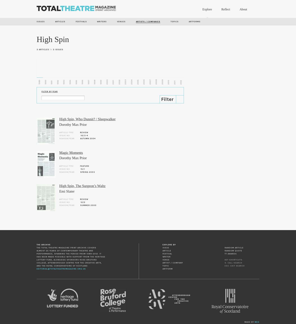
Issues (41, 22)
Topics (175, 22)
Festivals (81, 22)
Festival (167, 254)
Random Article (234, 248)
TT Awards (231, 254)
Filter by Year (50, 92)
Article (167, 251)
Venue (166, 260)
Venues (121, 22)
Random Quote (233, 251)
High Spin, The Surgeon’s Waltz (82, 186)
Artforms (194, 22)
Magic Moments (71, 153)
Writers (102, 22)
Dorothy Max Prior (73, 125)
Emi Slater (67, 191)
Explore (207, 9)
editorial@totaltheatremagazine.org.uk (61, 269)
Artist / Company (173, 263)
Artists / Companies (148, 22)
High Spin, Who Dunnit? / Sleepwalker (87, 119)
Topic (166, 266)
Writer (167, 257)
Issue (166, 248)
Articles (60, 22)
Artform (168, 269)
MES (257, 322)
